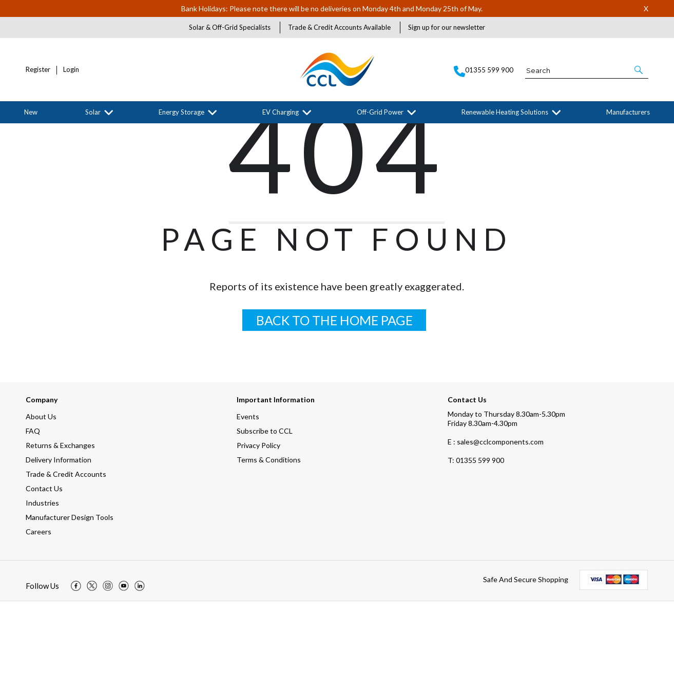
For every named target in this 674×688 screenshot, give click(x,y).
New (30, 112)
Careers (38, 618)
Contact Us (44, 575)
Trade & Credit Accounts (66, 560)
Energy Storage (181, 112)
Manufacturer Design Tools (69, 604)
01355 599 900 (476, 547)
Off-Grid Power (380, 112)
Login (71, 69)
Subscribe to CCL (265, 517)
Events (248, 503)
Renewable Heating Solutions (504, 112)
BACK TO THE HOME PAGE (334, 407)
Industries (42, 589)
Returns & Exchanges (60, 532)
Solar (93, 112)
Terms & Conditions (269, 546)
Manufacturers (628, 112)
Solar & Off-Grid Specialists (230, 27)
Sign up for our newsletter (446, 27)
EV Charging (280, 112)
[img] (76, 672)
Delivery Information (58, 546)
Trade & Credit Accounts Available (339, 27)
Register (38, 69)
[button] (639, 70)
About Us (41, 503)
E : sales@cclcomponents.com (496, 528)
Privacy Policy (258, 532)
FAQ (33, 517)
